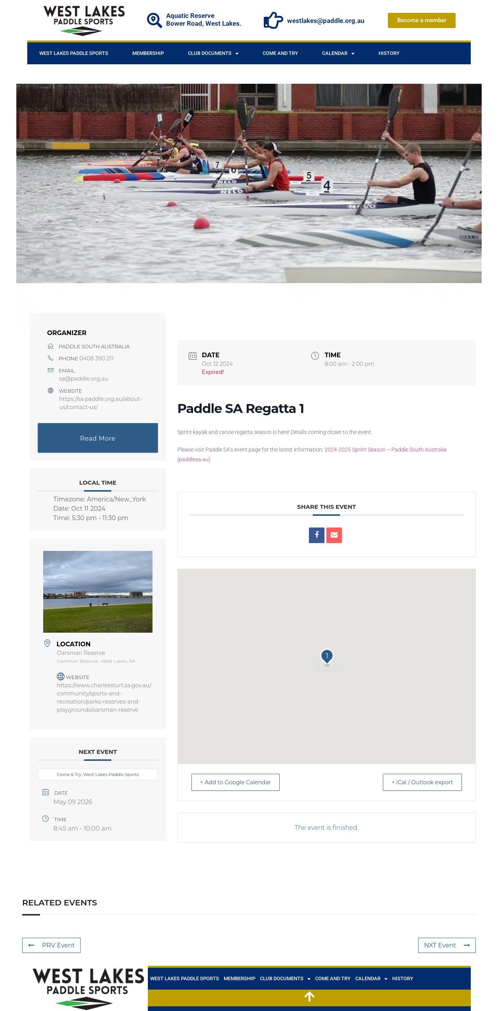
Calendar (338, 53)
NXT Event (447, 945)
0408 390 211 (96, 358)
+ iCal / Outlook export (418, 782)
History (389, 53)
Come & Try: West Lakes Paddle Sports (98, 774)
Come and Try (280, 53)
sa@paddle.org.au (83, 378)
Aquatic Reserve (190, 15)
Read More (98, 438)
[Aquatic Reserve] (154, 20)
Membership (148, 53)
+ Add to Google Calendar (240, 782)
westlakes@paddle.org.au (325, 21)
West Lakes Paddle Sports (73, 53)
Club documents (213, 53)
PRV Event (51, 945)
